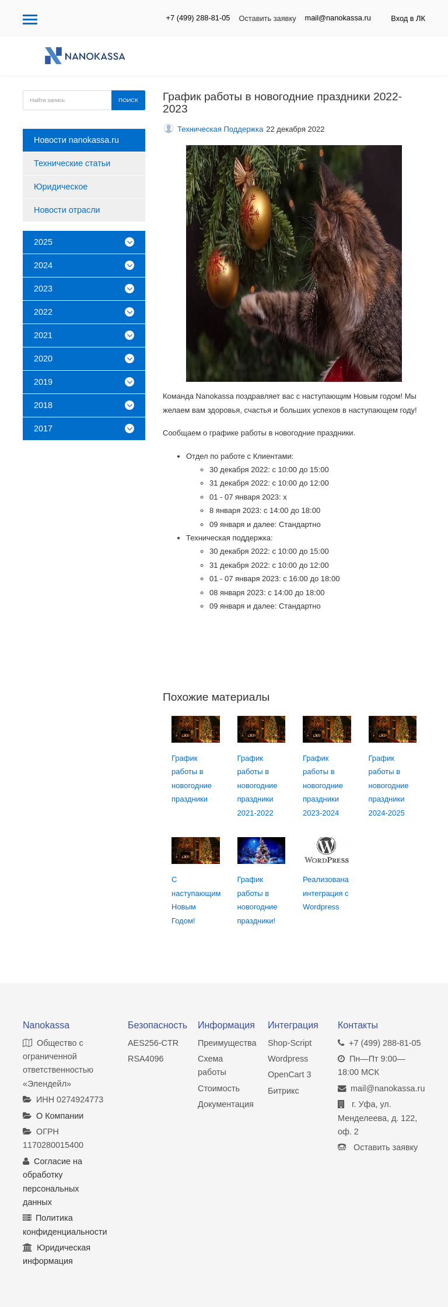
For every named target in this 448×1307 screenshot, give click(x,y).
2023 (84, 288)
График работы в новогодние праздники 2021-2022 (257, 785)
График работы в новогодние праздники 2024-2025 (389, 785)
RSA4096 (146, 1058)
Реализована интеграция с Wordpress (326, 893)
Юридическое (61, 186)
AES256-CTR (153, 1043)
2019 (84, 382)
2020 (84, 358)
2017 (84, 428)
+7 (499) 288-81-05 (198, 17)
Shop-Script (290, 1043)
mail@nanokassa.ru (338, 17)
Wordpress (288, 1058)
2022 (84, 312)
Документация (226, 1104)
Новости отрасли (67, 210)
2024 (84, 265)
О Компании (59, 1115)
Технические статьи (72, 163)
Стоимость (219, 1088)
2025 (84, 242)
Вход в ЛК (408, 18)
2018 (84, 405)
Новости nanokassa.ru (76, 140)
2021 (84, 335)
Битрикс (283, 1090)
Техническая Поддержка (220, 129)
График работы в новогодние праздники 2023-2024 (323, 785)
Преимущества (227, 1043)
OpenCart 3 (289, 1074)
